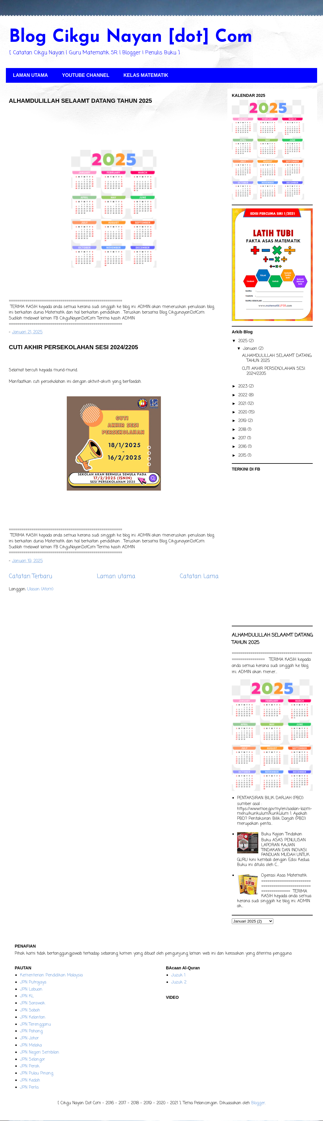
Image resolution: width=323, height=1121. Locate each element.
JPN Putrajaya (33, 982)
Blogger (258, 1103)
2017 (242, 438)
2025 (243, 341)
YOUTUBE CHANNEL (85, 75)
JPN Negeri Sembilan (39, 1052)
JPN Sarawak (32, 1003)
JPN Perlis (29, 1087)
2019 (243, 421)
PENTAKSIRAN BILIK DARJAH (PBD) (270, 798)
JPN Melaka (31, 1045)
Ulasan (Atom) (40, 589)
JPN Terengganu (35, 1024)
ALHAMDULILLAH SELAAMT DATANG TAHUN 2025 (80, 100)
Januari (251, 349)
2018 (243, 430)
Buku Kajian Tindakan (281, 834)
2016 (243, 447)
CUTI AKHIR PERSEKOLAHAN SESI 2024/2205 (73, 347)
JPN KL (27, 996)
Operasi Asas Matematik (284, 875)
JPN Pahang (31, 1031)
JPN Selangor (32, 1060)
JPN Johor (29, 1038)
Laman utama (116, 576)
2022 (243, 395)
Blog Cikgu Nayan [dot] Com (130, 37)
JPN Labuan (31, 989)
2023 (243, 386)
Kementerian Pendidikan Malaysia (51, 975)
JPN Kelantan (32, 1017)
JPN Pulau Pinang (36, 1073)
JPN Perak (29, 1066)
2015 (243, 456)
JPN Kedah (30, 1080)
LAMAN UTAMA (30, 75)
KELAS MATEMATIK (146, 75)
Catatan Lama (199, 576)
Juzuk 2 (179, 982)
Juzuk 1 (178, 975)
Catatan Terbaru (30, 576)
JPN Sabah (30, 1010)
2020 (243, 412)
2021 (243, 404)
